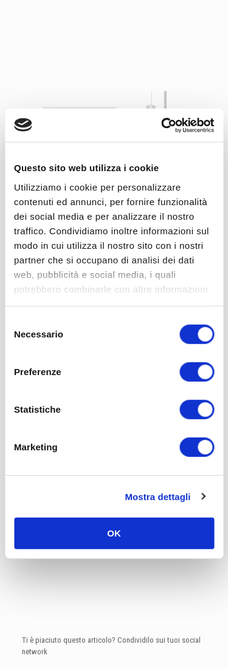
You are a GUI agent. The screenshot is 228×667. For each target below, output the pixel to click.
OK (114, 533)
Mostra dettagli (157, 496)
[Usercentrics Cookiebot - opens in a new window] (162, 125)
